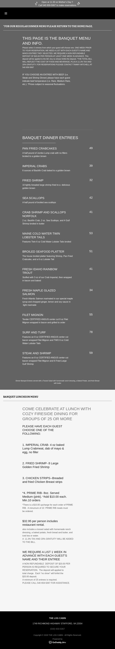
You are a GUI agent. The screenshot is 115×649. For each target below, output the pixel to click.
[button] (11, 13)
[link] (57, 642)
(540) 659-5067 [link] (57, 629)
